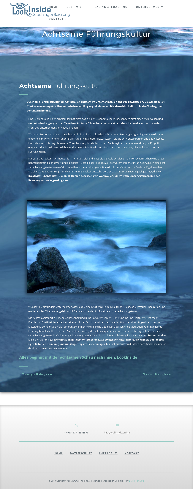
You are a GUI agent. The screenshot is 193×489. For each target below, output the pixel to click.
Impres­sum (108, 453)
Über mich (75, 7)
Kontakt (56, 19)
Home (58, 453)
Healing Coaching (110, 7)
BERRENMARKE (136, 480)
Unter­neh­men (148, 7)
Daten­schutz (81, 453)
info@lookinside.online (117, 432)
